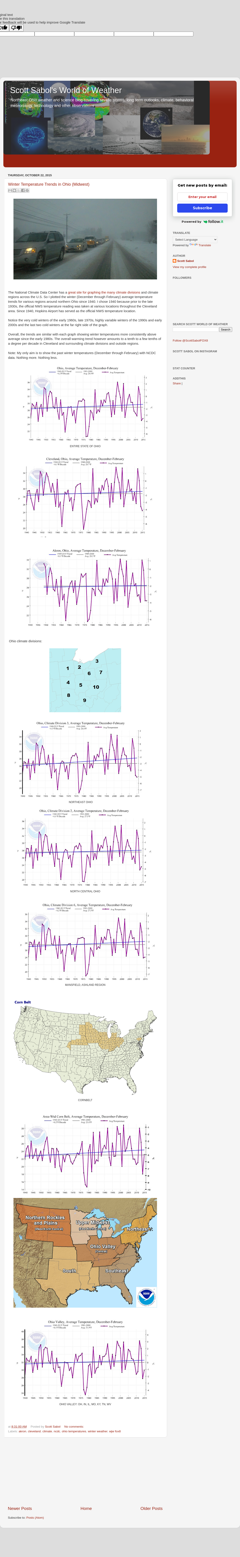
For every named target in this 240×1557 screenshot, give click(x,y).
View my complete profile (189, 267)
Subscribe (202, 208)
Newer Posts (20, 1508)
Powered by (202, 221)
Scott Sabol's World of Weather (66, 90)
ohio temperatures (74, 1431)
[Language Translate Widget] (195, 239)
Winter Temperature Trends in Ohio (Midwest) (48, 184)
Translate (200, 245)
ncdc (57, 1431)
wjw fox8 (115, 1431)
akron (22, 1431)
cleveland (34, 1431)
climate (47, 1431)
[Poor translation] (16, 28)
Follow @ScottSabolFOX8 (190, 340)
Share (177, 383)
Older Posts (151, 1508)
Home (86, 1508)
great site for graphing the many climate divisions (104, 292)
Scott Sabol (185, 261)
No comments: (74, 1426)
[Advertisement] (85, 1472)
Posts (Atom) (35, 1517)
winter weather (97, 1431)
